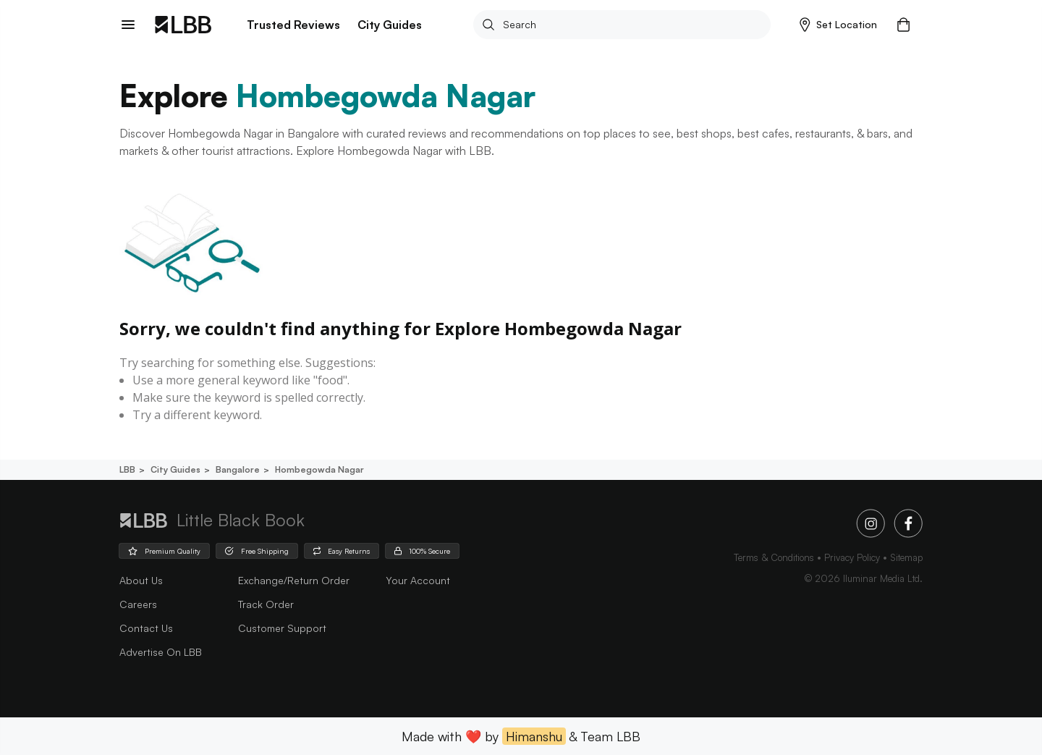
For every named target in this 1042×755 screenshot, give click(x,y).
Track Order (266, 604)
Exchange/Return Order (294, 580)
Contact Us (146, 628)
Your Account (418, 580)
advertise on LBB (160, 652)
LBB (127, 469)
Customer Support (282, 628)
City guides (174, 469)
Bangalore (236, 469)
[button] (838, 24)
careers (138, 604)
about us (141, 580)
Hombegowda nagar (318, 469)
